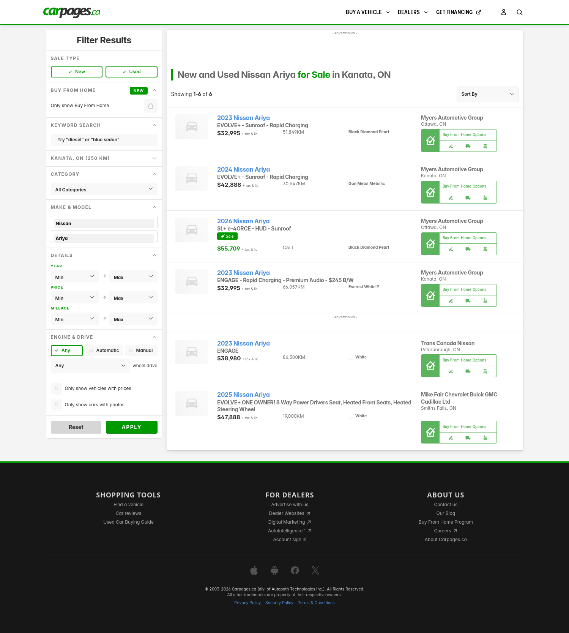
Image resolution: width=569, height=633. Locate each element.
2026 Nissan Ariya (243, 221)
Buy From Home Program (446, 522)
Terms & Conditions (316, 602)
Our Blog (446, 513)
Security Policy (279, 602)
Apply (131, 427)
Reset (76, 427)
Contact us (445, 504)
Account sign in (290, 539)
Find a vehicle (128, 504)
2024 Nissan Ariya (243, 169)
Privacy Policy (247, 602)
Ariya (104, 238)
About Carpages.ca (446, 539)
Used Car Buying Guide (128, 522)
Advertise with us (289, 504)
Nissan (104, 223)
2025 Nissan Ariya (243, 394)
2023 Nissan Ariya (243, 118)
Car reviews (129, 513)
